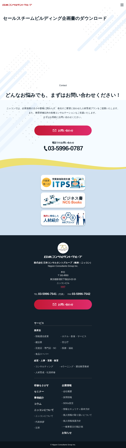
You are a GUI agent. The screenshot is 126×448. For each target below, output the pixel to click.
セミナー (39, 391)
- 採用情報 (67, 397)
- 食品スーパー (41, 354)
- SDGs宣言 (67, 403)
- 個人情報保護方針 (71, 421)
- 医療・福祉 (67, 348)
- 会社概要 (67, 391)
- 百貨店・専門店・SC (45, 348)
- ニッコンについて (43, 416)
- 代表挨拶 (39, 422)
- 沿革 (37, 428)
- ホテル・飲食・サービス (73, 336)
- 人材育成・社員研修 (44, 372)
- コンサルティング (43, 366)
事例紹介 (39, 397)
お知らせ (67, 433)
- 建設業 (38, 342)
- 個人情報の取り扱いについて (77, 415)
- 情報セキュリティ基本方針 (76, 409)
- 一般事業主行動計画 (72, 427)
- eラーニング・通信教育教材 (74, 366)
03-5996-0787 (65, 148)
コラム (37, 404)
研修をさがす (41, 385)
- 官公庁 (65, 342)
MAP (63, 287)
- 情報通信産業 (41, 336)
